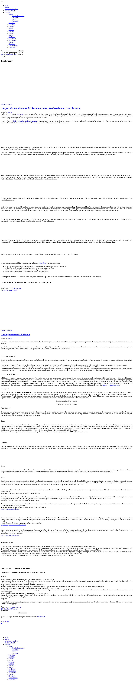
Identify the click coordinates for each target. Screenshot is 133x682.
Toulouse (15, 21)
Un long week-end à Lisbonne (15, 334)
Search (21, 51)
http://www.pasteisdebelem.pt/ (10, 509)
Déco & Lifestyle (10, 10)
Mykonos (11, 33)
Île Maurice (12, 40)
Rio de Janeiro (13, 45)
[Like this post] (2, 290)
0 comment (16, 288)
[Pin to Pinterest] (13, 290)
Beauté (7, 7)
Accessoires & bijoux (11, 9)
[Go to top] (5, 622)
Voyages (7, 12)
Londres (11, 31)
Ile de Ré (15, 17)
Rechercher (4, 611)
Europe (13, 54)
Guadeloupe (12, 38)
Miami (11, 42)
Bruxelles (11, 24)
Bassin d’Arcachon (18, 16)
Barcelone (12, 23)
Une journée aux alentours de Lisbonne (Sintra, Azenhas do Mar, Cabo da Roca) (41, 108)
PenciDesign (41, 616)
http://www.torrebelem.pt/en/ (10, 535)
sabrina (9, 112)
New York (12, 44)
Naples (11, 35)
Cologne (11, 26)
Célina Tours (42, 263)
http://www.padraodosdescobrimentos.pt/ (13, 525)
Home (3, 54)
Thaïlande (12, 47)
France (11, 14)
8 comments (16, 607)
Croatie (11, 28)
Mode (6, 5)
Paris (14, 19)
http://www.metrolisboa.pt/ (111, 385)
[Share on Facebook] (6, 290)
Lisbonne (11, 30)
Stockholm (12, 37)
